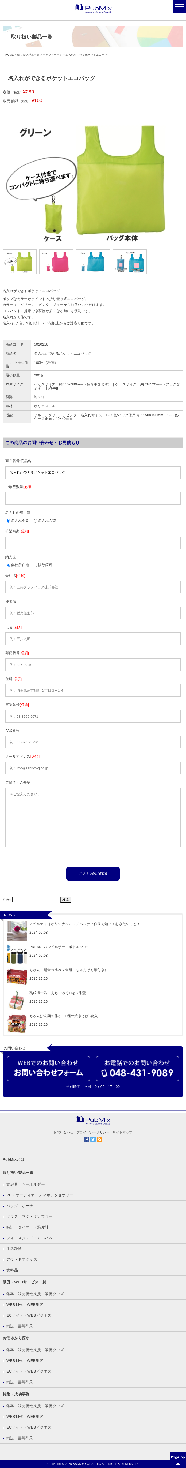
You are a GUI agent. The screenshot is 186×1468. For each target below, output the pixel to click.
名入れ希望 (45, 521)
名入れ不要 (18, 521)
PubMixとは (13, 1159)
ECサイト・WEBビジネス (28, 1315)
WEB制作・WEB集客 (24, 1304)
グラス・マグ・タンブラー (29, 1216)
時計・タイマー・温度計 (27, 1227)
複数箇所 (43, 565)
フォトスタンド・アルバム (29, 1238)
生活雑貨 (14, 1248)
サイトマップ (122, 1132)
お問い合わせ (63, 1132)
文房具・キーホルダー (25, 1184)
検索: (7, 900)
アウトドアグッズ (21, 1259)
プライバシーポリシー (93, 1132)
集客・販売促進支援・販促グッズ (35, 1294)
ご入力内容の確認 (93, 874)
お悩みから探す (16, 1338)
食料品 (12, 1270)
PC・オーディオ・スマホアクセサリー (39, 1195)
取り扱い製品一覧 (18, 1172)
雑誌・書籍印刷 (19, 1326)
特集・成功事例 (16, 1394)
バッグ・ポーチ (19, 1206)
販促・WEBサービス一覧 (24, 1282)
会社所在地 (18, 565)
